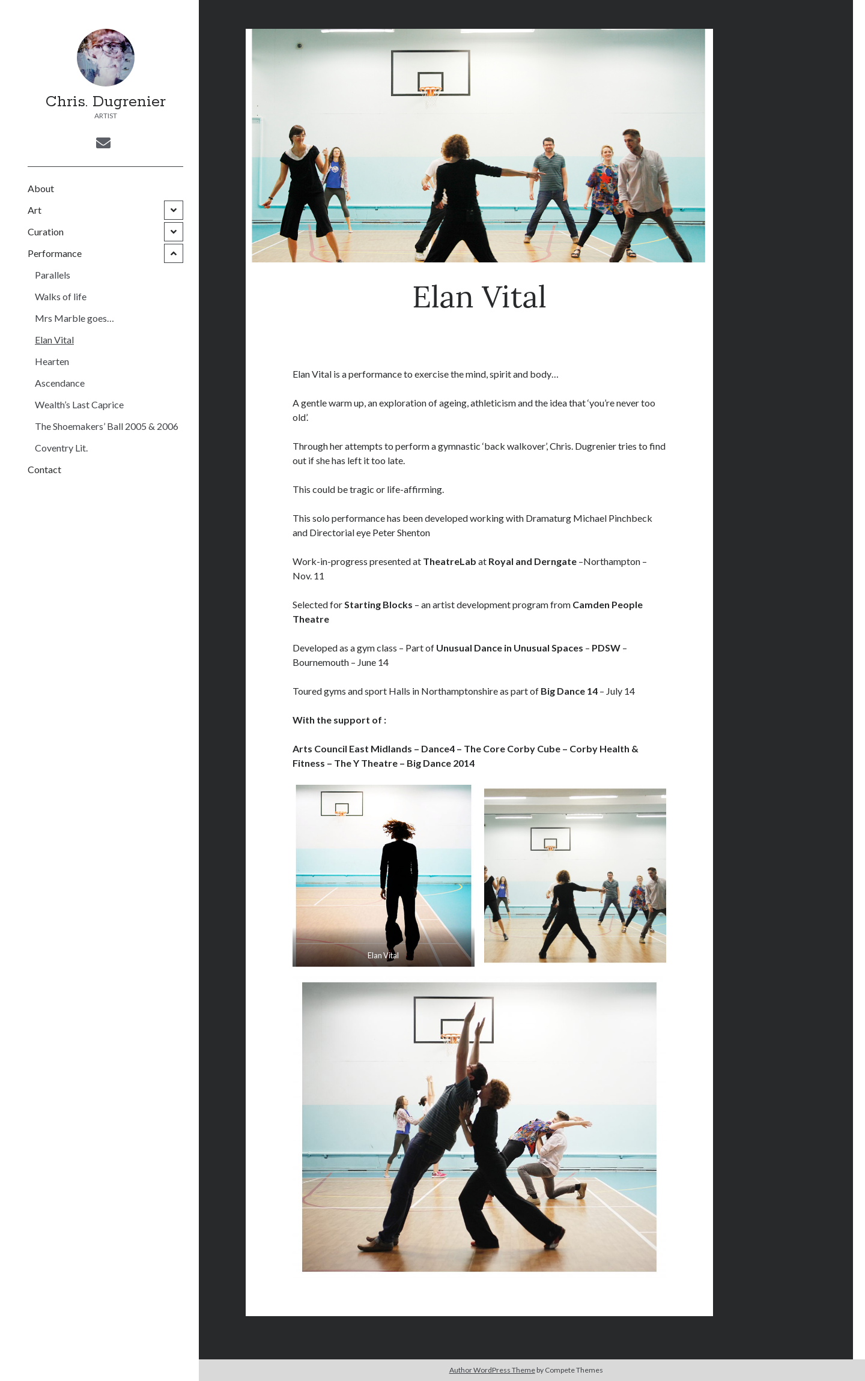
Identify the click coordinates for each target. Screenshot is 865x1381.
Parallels (52, 274)
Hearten (52, 361)
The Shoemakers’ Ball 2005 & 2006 (106, 426)
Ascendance (60, 382)
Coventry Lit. (61, 447)
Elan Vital (54, 339)
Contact (44, 469)
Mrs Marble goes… (74, 318)
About (41, 188)
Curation (46, 231)
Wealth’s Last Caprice (79, 404)
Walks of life (60, 296)
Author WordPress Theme (492, 1369)
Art (34, 210)
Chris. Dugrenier (106, 102)
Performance (55, 253)
